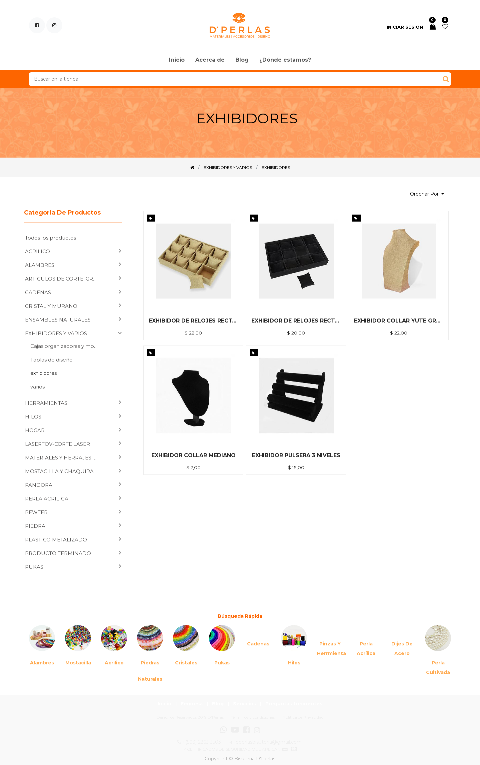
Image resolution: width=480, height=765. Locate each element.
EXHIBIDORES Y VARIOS (56, 333)
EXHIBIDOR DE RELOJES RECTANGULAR (296, 321)
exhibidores (43, 373)
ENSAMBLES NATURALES (58, 320)
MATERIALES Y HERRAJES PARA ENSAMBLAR (63, 457)
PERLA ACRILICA (46, 498)
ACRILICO (37, 251)
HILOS (33, 416)
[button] (427, 194)
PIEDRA (35, 526)
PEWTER (36, 512)
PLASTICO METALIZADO (56, 539)
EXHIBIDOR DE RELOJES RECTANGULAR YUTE (193, 321)
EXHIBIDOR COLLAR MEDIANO (193, 455)
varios (37, 386)
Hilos (294, 663)
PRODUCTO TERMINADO (58, 553)
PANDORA (38, 485)
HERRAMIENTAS (46, 403)
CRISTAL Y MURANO (51, 306)
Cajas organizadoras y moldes (66, 346)
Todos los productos (50, 238)
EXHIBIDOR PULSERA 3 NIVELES (296, 455)
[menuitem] (177, 60)
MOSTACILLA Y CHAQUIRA (59, 471)
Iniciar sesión (405, 27)
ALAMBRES (39, 265)
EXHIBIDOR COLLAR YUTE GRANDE (398, 321)
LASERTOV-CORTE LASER (57, 444)
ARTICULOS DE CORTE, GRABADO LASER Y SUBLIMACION (63, 279)
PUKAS (34, 567)
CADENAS (38, 292)
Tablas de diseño (51, 360)
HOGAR (35, 430)
